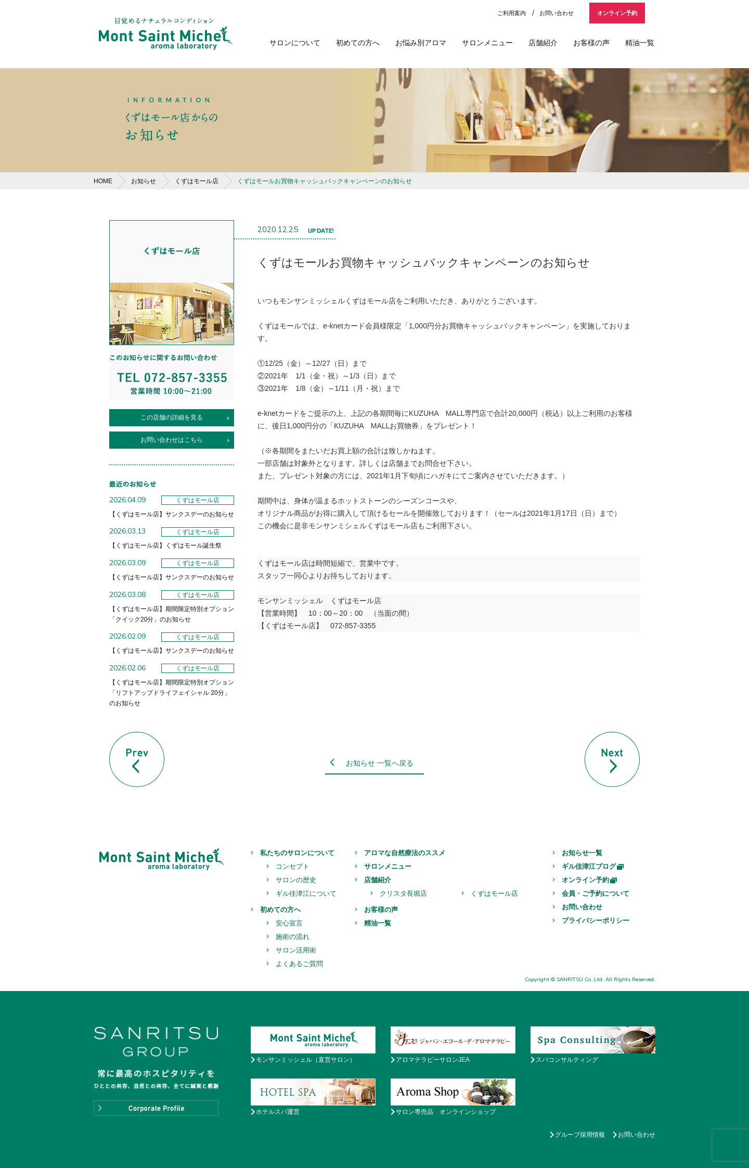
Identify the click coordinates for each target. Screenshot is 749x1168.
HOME (103, 181)
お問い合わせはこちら (171, 439)
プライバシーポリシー (595, 920)
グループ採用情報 (580, 1135)
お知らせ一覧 (582, 853)
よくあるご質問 (299, 964)
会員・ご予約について (595, 893)
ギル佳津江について (306, 893)
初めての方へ (358, 43)
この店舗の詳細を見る (171, 417)
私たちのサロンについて (297, 853)
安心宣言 (289, 923)
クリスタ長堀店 (403, 893)
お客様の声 (591, 43)
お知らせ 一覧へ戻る (380, 763)
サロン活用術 (296, 950)
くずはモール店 (196, 181)
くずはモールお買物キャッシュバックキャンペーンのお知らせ (324, 181)
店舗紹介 (543, 43)
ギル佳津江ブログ (593, 866)
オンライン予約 (617, 13)
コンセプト (292, 866)
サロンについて (294, 43)
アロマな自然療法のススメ (404, 853)
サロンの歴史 (296, 880)
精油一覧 (639, 43)
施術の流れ (292, 937)
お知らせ (143, 181)
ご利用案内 (511, 13)
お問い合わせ (556, 13)
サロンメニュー (487, 43)
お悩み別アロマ (420, 43)
